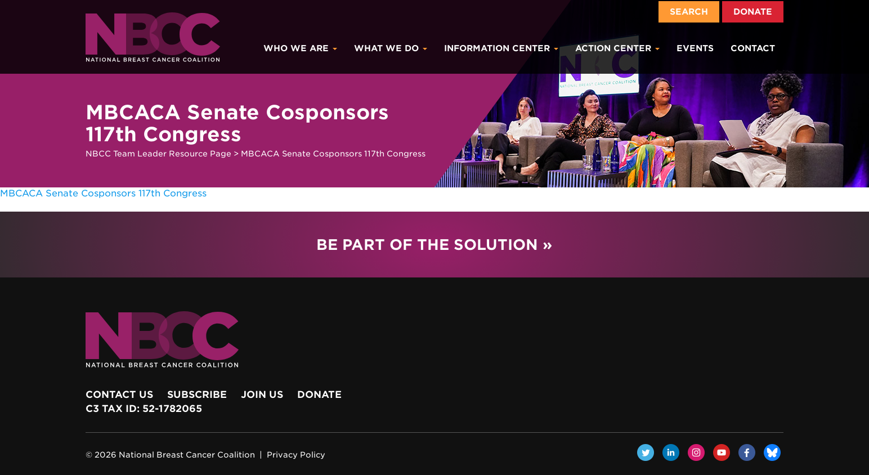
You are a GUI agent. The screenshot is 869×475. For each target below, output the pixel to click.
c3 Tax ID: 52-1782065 (144, 408)
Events (695, 48)
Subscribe (197, 394)
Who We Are (300, 48)
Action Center (617, 48)
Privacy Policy (296, 454)
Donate (752, 12)
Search (689, 12)
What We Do (390, 48)
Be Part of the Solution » (434, 244)
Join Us (262, 394)
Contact (753, 48)
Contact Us (119, 394)
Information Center (501, 48)
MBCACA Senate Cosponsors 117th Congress (103, 193)
